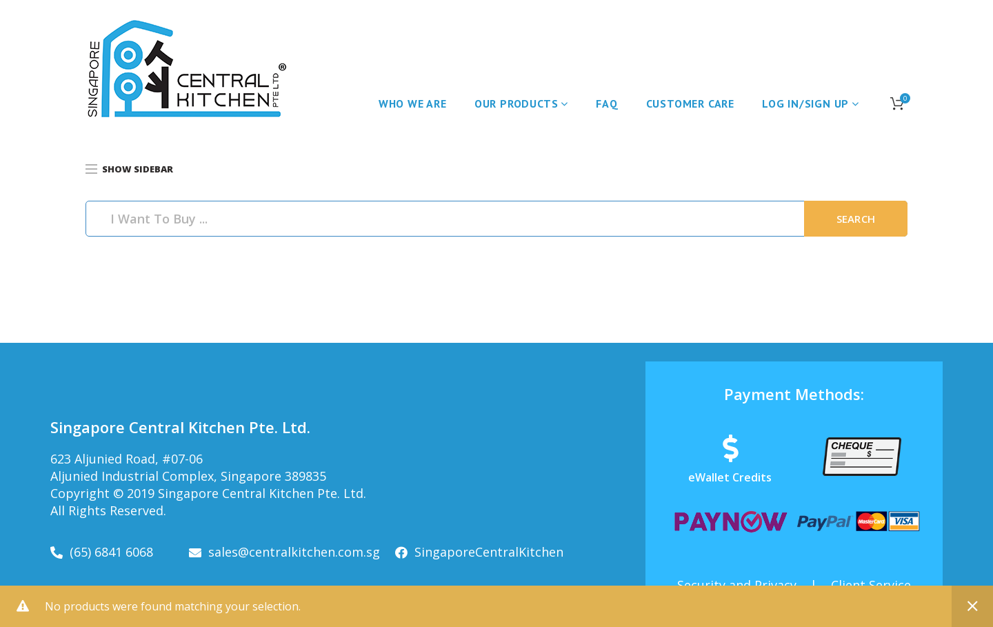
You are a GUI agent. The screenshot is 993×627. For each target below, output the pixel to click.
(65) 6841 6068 (111, 552)
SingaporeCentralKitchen (488, 552)
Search (856, 219)
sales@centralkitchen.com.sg (294, 552)
